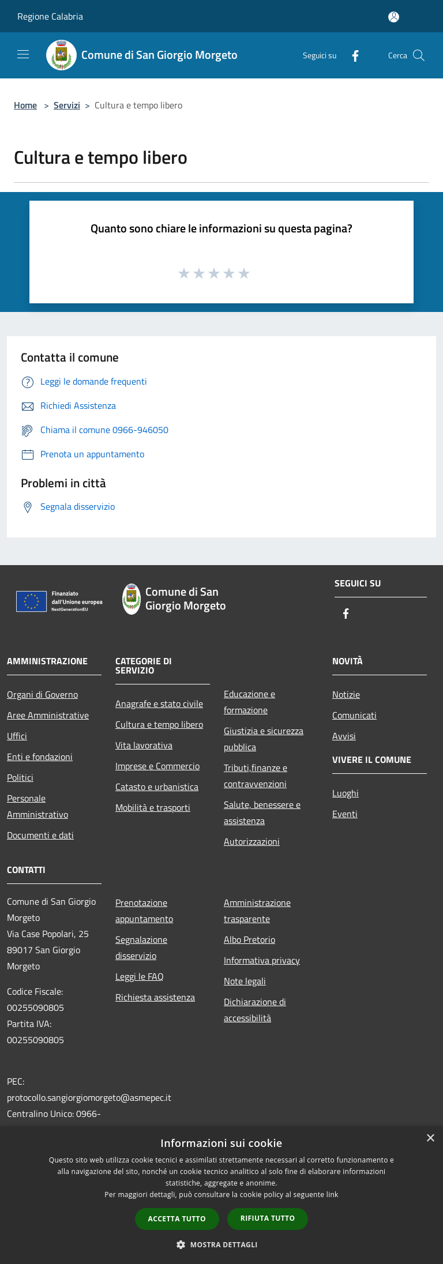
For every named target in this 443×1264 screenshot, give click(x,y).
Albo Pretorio (249, 939)
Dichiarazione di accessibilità (255, 1010)
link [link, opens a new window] (332, 1194)
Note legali (245, 981)
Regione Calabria (50, 16)
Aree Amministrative (48, 715)
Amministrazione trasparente (257, 911)
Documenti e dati (40, 835)
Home (25, 105)
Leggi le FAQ (139, 976)
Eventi (345, 814)
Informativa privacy (262, 960)
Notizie (346, 694)
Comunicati (354, 715)
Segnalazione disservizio (141, 947)
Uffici (17, 736)
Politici (20, 777)
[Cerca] (419, 55)
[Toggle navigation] (23, 54)
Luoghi (345, 793)
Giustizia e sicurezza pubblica (263, 739)
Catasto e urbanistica (156, 786)
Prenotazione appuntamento (144, 911)
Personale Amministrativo (37, 806)
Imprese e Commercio (157, 766)
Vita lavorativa (143, 745)
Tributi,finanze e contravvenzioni (255, 776)
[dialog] (221, 1195)
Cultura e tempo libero (159, 724)
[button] (221, 1244)
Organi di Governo (42, 694)
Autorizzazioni (252, 841)
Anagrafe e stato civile (159, 703)
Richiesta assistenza (155, 997)
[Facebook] (350, 55)
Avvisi (344, 736)
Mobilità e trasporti (152, 807)
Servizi (67, 105)
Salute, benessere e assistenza (262, 812)
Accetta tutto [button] (177, 1219)
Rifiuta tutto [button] (268, 1218)
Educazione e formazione (249, 702)
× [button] (430, 1138)
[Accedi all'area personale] (394, 17)
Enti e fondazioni (40, 756)
